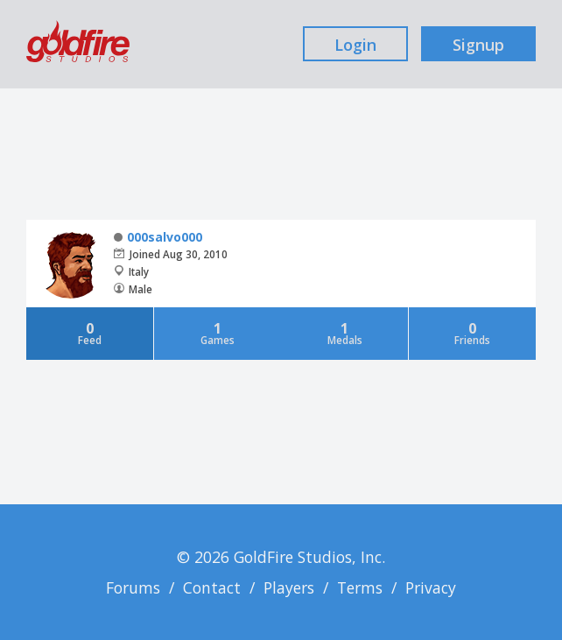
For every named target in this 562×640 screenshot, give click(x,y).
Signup (478, 44)
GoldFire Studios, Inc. (309, 556)
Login (355, 44)
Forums (133, 587)
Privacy (430, 587)
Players (288, 587)
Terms (360, 587)
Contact (212, 587)
